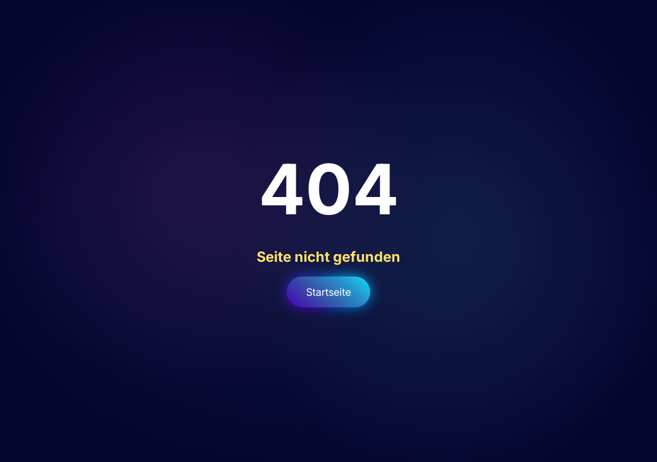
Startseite (328, 292)
